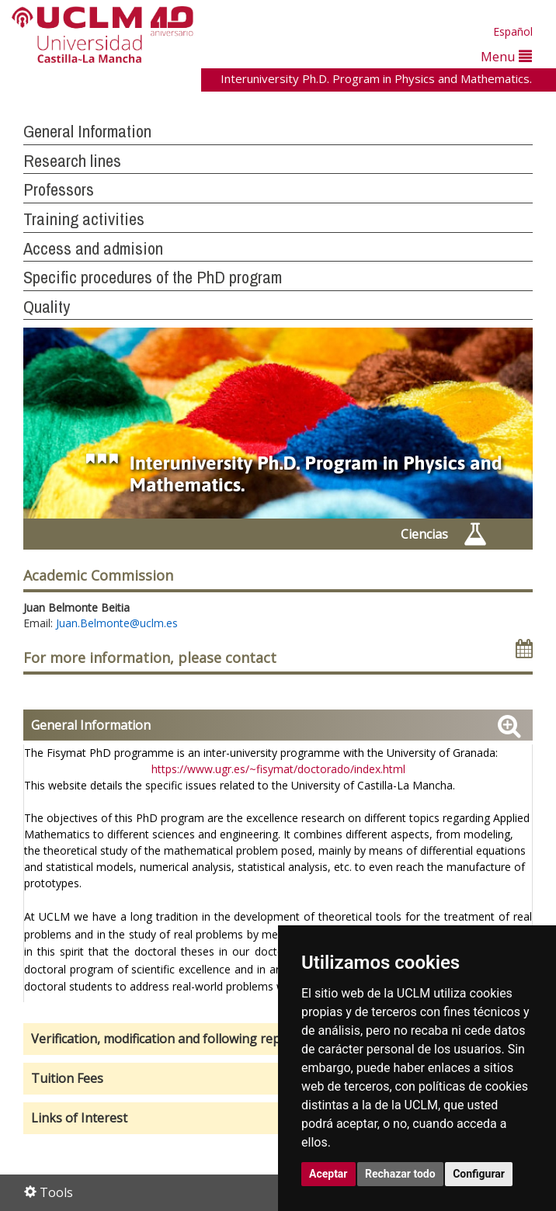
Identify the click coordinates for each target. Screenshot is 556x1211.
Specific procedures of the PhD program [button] (152, 277)
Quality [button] (46, 306)
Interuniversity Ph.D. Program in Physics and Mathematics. (376, 78)
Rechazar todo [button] (400, 1174)
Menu (506, 56)
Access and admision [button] (93, 248)
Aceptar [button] (328, 1174)
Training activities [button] (83, 219)
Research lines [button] (72, 160)
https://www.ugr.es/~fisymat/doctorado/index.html (278, 769)
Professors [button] (58, 189)
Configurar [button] (479, 1174)
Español (513, 31)
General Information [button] (87, 131)
